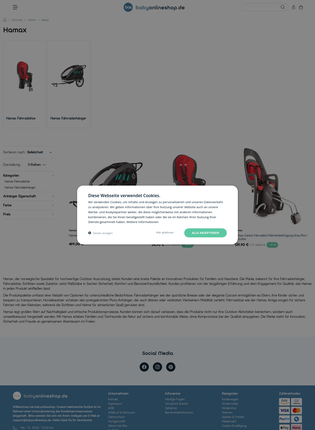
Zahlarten (171, 408)
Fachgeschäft (117, 421)
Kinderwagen (230, 399)
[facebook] (144, 367)
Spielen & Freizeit (233, 417)
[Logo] (40, 395)
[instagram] (157, 367)
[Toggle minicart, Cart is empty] (301, 7)
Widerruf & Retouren (121, 412)
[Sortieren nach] (38, 152)
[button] (28, 176)
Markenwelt (229, 421)
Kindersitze (229, 408)
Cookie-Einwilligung (234, 426)
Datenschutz (116, 417)
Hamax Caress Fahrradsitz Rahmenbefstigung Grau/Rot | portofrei (271, 237)
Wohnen (227, 412)
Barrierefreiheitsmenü (179, 412)
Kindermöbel (230, 404)
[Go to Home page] (154, 7)
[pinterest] (171, 367)
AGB (111, 408)
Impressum (115, 404)
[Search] (283, 7)
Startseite (17, 19)
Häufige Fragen (175, 399)
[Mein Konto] (293, 7)
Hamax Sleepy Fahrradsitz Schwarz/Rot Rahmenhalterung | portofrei (189, 237)
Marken (32, 19)
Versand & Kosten (176, 404)
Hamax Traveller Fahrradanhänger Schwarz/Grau (100, 235)
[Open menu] (15, 7)
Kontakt (113, 399)
